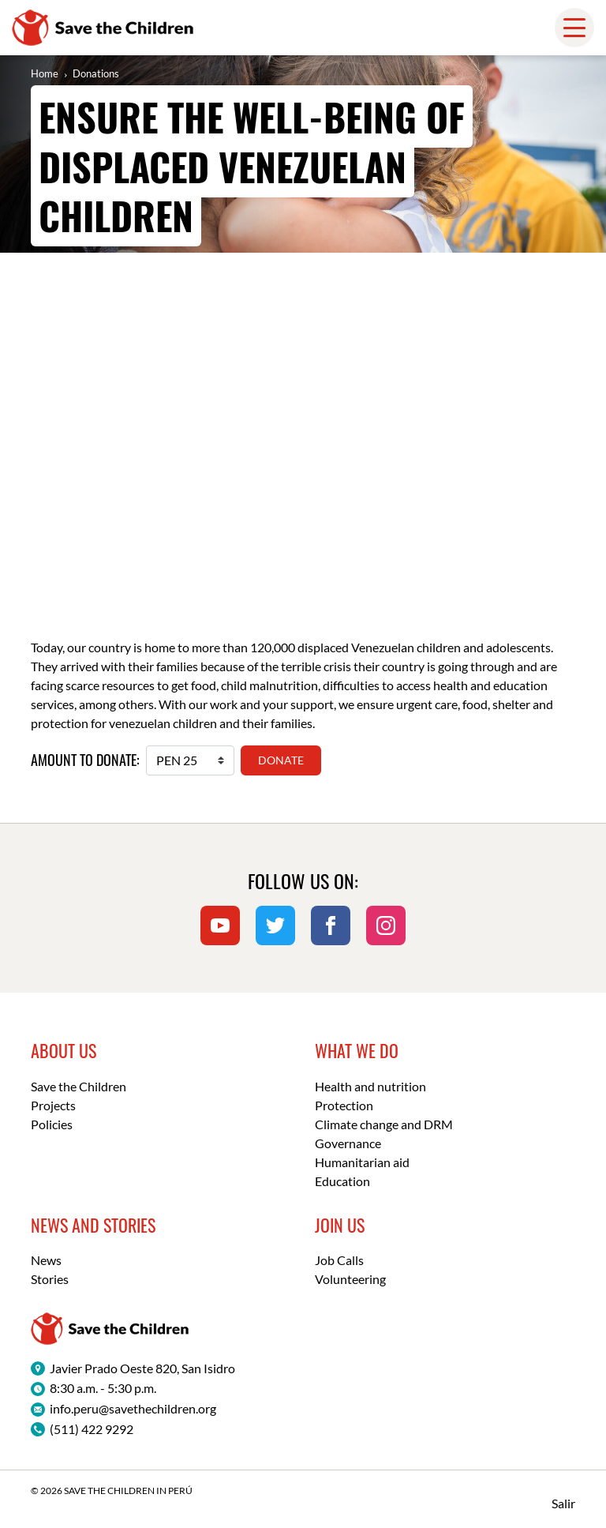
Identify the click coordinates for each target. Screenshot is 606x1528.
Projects (53, 1105)
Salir (563, 1503)
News (46, 1259)
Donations (96, 73)
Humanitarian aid (362, 1161)
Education (342, 1180)
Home (44, 73)
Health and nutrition (370, 1086)
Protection (344, 1105)
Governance (348, 1143)
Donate (281, 760)
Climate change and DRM (384, 1124)
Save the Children (78, 1086)
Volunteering (350, 1278)
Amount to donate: (85, 760)
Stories (50, 1278)
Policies (52, 1124)
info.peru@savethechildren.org (133, 1408)
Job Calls (339, 1259)
